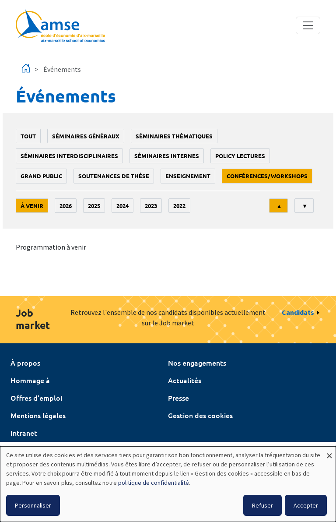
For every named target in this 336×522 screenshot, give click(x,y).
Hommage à (30, 380)
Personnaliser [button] (33, 505)
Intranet (23, 432)
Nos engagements (197, 362)
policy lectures (240, 155)
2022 (179, 205)
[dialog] (168, 484)
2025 (94, 205)
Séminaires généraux (85, 136)
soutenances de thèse (113, 176)
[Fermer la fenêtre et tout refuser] (329, 451)
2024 (122, 205)
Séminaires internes (166, 155)
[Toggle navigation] (308, 25)
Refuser (262, 505)
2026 (66, 205)
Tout (28, 136)
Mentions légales (38, 415)
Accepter (306, 505)
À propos (25, 362)
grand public (41, 176)
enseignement (187, 176)
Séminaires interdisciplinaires (69, 155)
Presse (178, 397)
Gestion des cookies (200, 415)
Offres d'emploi (36, 397)
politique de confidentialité (153, 483)
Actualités (184, 380)
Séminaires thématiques (174, 136)
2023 (151, 205)
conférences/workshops (267, 176)
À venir (32, 205)
